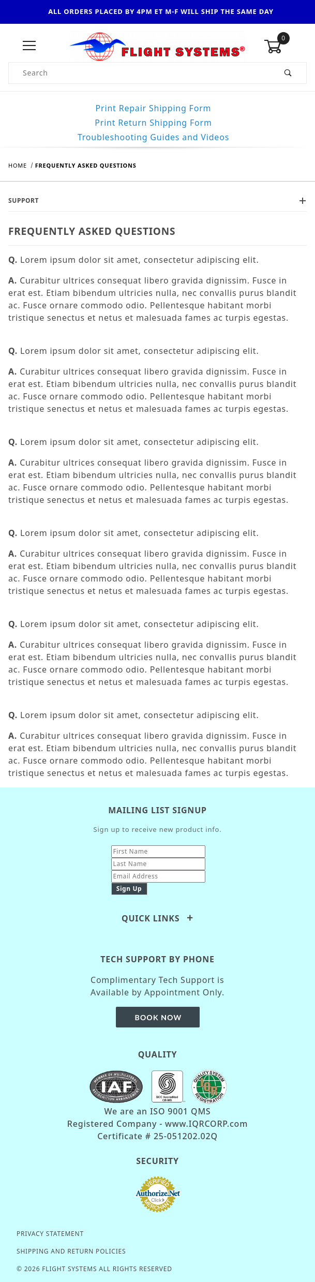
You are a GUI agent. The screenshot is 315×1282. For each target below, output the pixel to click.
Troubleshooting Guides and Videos (153, 137)
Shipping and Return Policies (71, 1251)
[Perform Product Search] (288, 73)
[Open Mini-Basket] (285, 46)
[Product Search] (140, 73)
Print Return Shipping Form (153, 122)
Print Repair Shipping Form (154, 108)
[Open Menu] (29, 46)
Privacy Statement (50, 1233)
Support (157, 200)
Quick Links (157, 918)
